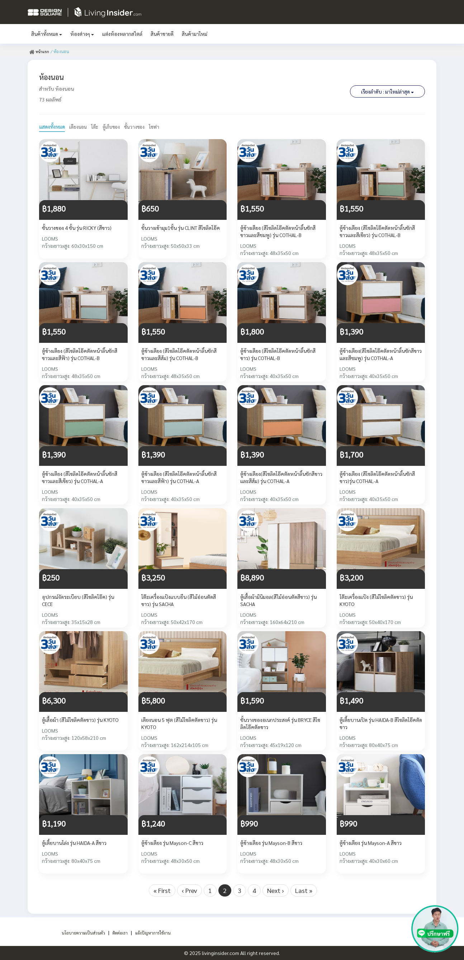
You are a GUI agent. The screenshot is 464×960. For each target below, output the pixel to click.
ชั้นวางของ (140, 126)
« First (162, 890)
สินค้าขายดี (162, 33)
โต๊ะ (97, 126)
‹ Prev (189, 890)
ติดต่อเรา (120, 932)
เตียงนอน (79, 126)
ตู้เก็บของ (114, 126)
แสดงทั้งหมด (52, 126)
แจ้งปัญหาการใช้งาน (158, 932)
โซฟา (160, 126)
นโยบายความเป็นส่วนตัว (78, 932)
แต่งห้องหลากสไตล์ (122, 33)
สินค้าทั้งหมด (46, 33)
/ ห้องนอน (61, 51)
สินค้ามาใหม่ (194, 33)
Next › (275, 890)
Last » (303, 890)
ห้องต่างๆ (82, 33)
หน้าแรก (40, 51)
